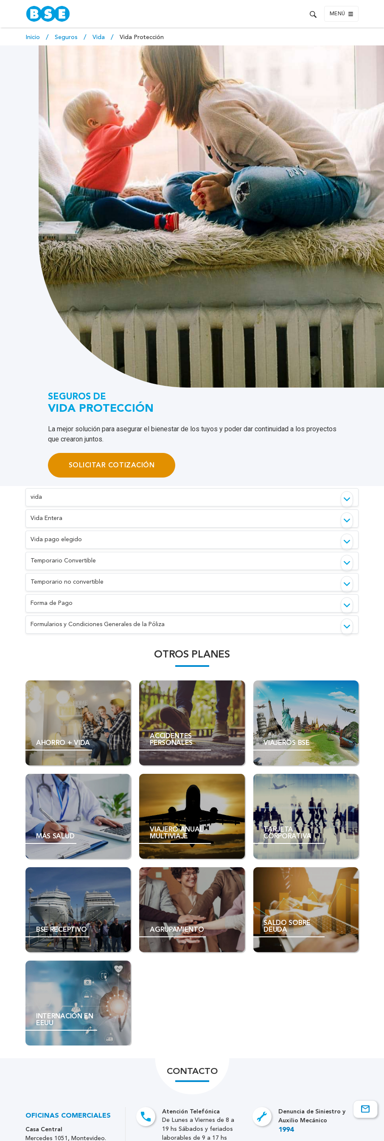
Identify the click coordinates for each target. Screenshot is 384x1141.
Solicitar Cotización (112, 465)
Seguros (67, 37)
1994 (286, 1130)
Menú (341, 14)
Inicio (33, 37)
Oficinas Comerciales (68, 1116)
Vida (99, 37)
